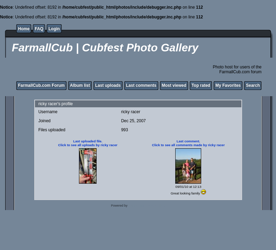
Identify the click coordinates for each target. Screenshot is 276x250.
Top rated (201, 85)
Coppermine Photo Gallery (146, 205)
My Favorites (228, 85)
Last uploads (108, 85)
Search (253, 85)
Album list (80, 85)
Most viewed (174, 85)
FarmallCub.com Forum (41, 85)
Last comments (141, 85)
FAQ (39, 28)
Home (23, 28)
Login (54, 28)
